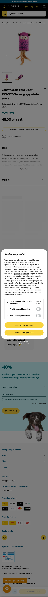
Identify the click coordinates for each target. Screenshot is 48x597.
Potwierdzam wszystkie (24, 325)
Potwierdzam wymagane (24, 332)
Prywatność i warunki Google (27, 278)
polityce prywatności (21, 274)
